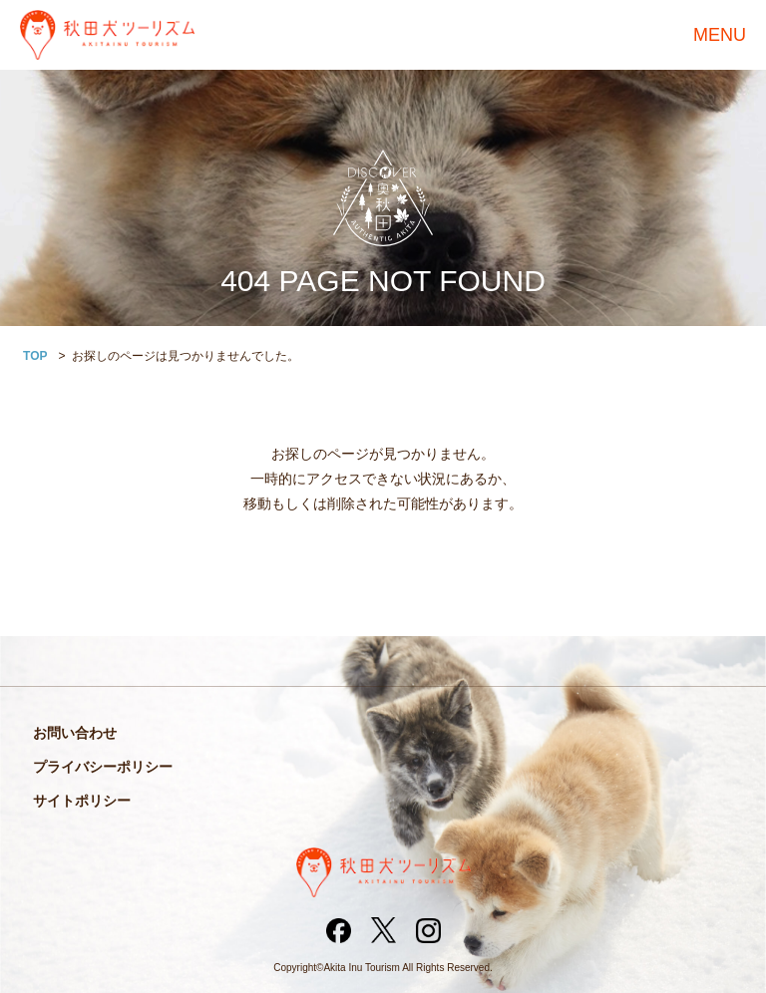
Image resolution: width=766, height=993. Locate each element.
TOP (35, 356)
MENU (719, 35)
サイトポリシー (82, 801)
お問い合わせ (75, 733)
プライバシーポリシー (103, 767)
